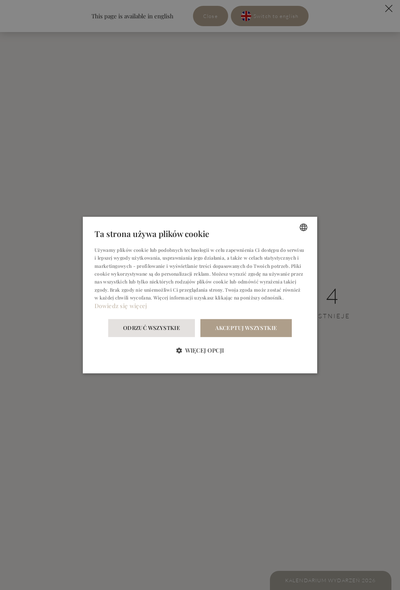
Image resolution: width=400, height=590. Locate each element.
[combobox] (303, 227)
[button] (200, 350)
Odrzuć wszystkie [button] (151, 328)
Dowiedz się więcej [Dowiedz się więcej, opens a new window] (121, 306)
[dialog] (200, 295)
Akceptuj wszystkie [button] (246, 328)
